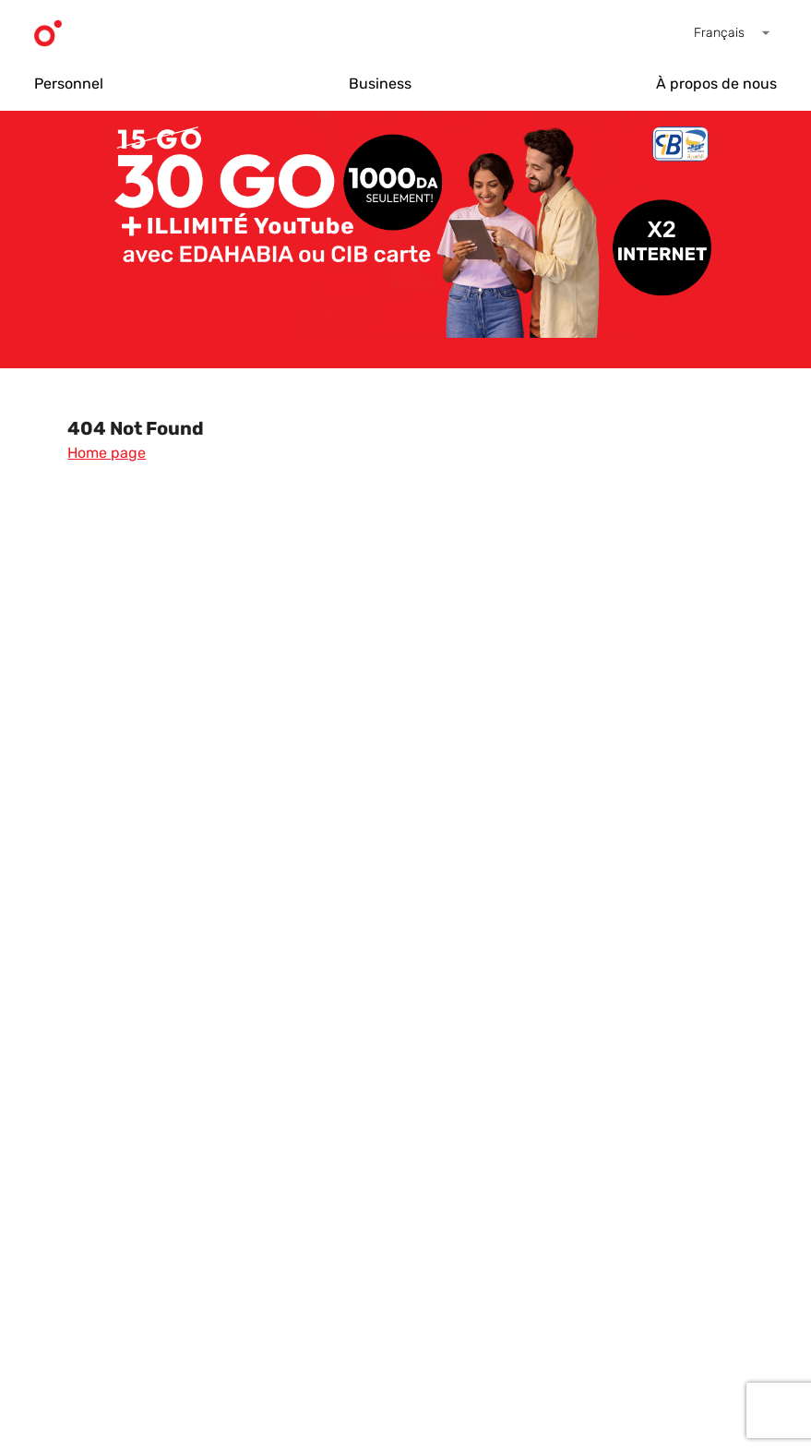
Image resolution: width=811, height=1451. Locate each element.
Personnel (68, 83)
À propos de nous (716, 83)
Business (380, 83)
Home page (106, 453)
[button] (735, 33)
